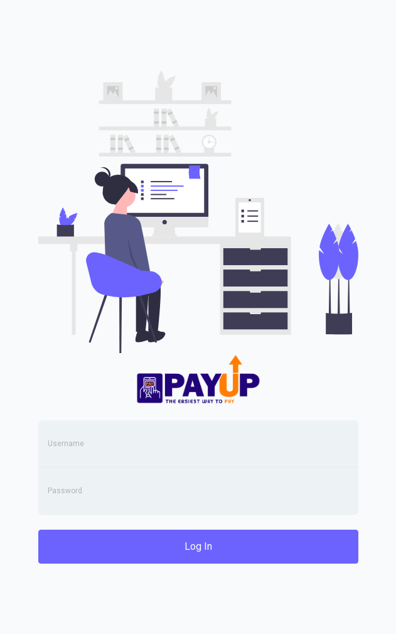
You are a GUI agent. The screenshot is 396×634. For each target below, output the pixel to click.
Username (66, 443)
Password (65, 490)
